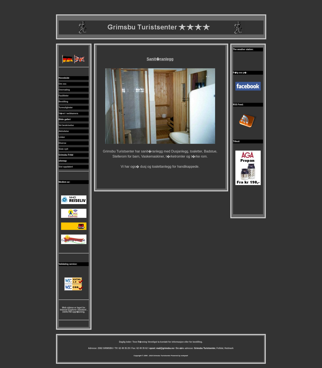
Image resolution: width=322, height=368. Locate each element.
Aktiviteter (64, 131)
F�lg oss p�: (240, 72)
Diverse (62, 143)
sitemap (63, 161)
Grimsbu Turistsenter (204, 348)
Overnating (64, 90)
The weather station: (243, 49)
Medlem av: (64, 182)
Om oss (63, 84)
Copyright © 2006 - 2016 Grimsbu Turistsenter (152, 356)
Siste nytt (63, 149)
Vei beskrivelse (66, 125)
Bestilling (63, 101)
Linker (62, 137)
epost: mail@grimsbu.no (161, 348)
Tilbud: (236, 141)
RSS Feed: (238, 104)
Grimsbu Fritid (66, 155)
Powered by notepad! (179, 356)
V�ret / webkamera (68, 113)
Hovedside (64, 78)
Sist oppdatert (66, 167)
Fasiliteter (64, 96)
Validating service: (68, 264)
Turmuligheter (66, 107)
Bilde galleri (65, 119)
